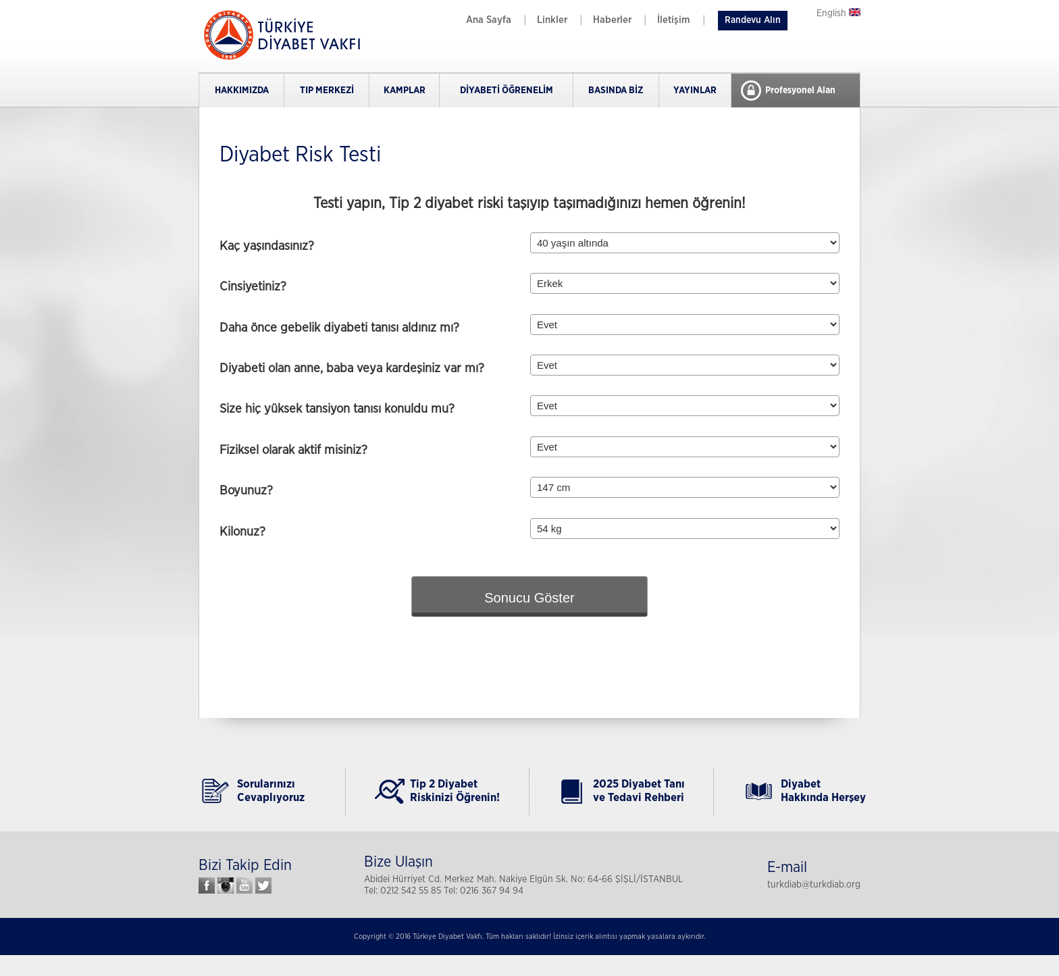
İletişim (673, 20)
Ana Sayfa (488, 20)
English (838, 13)
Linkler (552, 20)
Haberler (612, 20)
